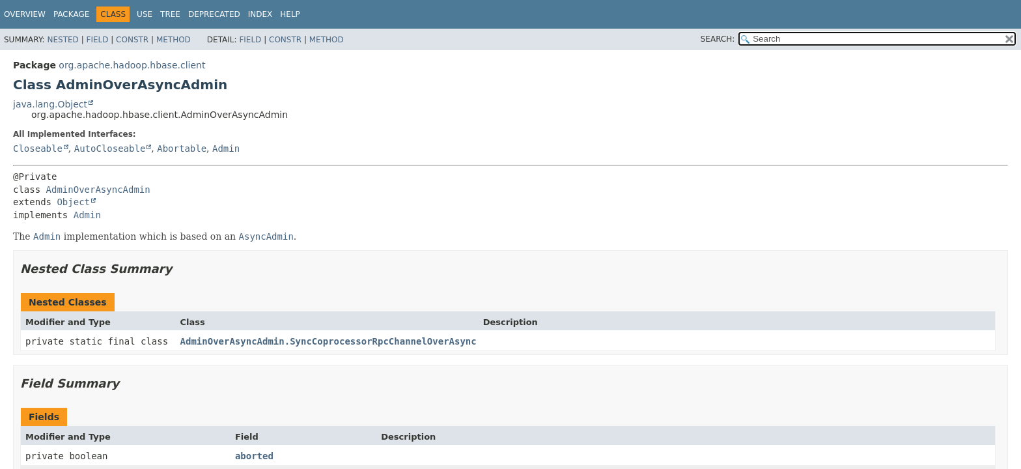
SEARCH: (718, 39)
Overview (25, 14)
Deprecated (214, 14)
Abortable (181, 148)
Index (260, 14)
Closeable (38, 148)
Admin (226, 148)
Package (71, 14)
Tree (170, 14)
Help (290, 14)
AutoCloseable (110, 148)
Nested (62, 39)
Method (173, 39)
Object (73, 202)
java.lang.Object (50, 104)
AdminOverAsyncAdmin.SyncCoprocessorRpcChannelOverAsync (328, 341)
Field (97, 39)
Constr (132, 39)
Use (144, 14)
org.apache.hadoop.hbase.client (132, 65)
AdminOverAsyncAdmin (98, 189)
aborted (254, 456)
